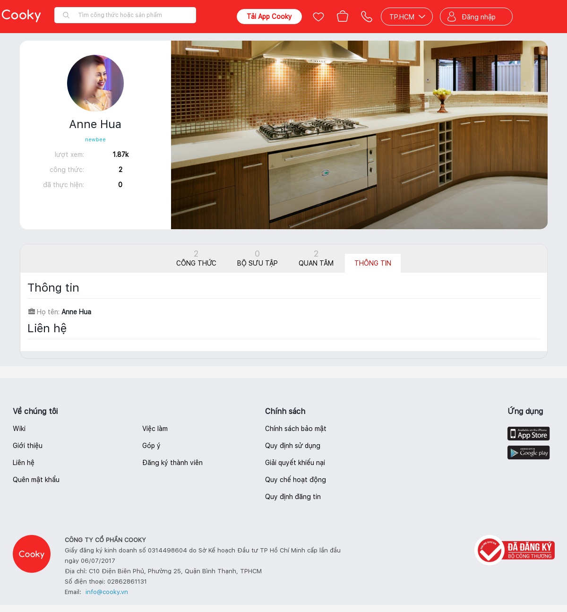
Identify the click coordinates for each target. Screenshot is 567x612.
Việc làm (155, 428)
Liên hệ (23, 462)
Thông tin (372, 263)
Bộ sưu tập (257, 258)
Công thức (196, 258)
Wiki (19, 428)
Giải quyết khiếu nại (295, 462)
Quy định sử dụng (292, 445)
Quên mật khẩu (36, 479)
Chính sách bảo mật (295, 428)
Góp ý (151, 445)
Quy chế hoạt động (295, 479)
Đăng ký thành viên (172, 462)
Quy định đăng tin (293, 496)
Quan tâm (316, 258)
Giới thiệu (28, 445)
